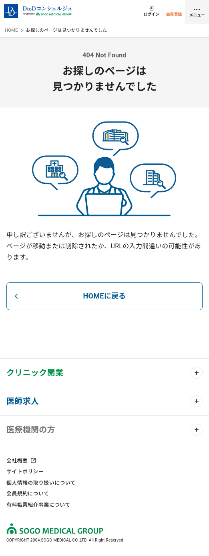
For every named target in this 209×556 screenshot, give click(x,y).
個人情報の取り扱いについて (41, 483)
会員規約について (27, 494)
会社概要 (17, 461)
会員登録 (174, 14)
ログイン (151, 14)
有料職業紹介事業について (38, 505)
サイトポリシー (25, 472)
